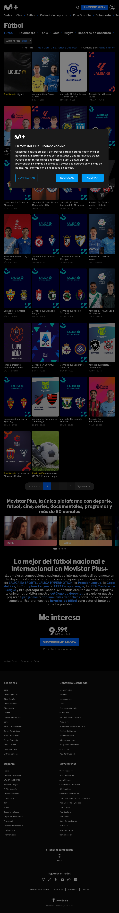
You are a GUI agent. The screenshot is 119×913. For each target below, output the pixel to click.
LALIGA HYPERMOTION (56, 582)
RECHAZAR (67, 177)
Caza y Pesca (65, 749)
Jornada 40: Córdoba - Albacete (16, 203)
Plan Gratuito (82, 15)
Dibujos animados (67, 740)
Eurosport (8, 821)
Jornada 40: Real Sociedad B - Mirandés (72, 203)
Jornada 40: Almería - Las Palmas (15, 312)
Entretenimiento (11, 753)
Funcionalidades (67, 775)
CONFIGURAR (26, 177)
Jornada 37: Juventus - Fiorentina (44, 366)
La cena (63, 694)
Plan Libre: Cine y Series (70, 802)
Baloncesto (103, 15)
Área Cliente (65, 780)
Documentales (10, 749)
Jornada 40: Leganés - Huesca (72, 420)
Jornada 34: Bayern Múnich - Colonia (99, 203)
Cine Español (10, 699)
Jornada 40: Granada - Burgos (44, 312)
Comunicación (66, 834)
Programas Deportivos (69, 744)
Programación (10, 834)
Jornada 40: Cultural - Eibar (43, 257)
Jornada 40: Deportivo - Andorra (72, 366)
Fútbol (31, 15)
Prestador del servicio (39, 889)
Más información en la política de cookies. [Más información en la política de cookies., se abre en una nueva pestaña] (49, 167)
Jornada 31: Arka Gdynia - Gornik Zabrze (73, 95)
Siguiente (82, 486)
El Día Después (10, 789)
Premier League (89, 582)
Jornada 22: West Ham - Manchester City (45, 203)
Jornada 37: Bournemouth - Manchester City (97, 420)
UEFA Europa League (69, 586)
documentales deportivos (61, 597)
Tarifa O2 (64, 825)
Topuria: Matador (11, 812)
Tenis (6, 802)
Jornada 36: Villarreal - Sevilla (101, 95)
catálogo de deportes (66, 593)
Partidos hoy (9, 830)
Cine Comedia (10, 703)
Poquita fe (64, 721)
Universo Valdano (11, 793)
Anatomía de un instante (70, 717)
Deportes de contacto (13, 816)
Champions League (34, 586)
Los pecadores (66, 699)
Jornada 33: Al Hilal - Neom (99, 257)
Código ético (65, 789)
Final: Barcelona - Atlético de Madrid (13, 366)
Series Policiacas (11, 735)
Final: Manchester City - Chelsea (16, 257)
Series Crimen (10, 744)
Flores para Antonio (68, 708)
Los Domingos (66, 689)
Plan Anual (64, 816)
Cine (19, 15)
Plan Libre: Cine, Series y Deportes (75, 798)
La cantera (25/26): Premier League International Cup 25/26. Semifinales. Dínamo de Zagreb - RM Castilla (45, 474)
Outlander (64, 712)
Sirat (62, 703)
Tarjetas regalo (66, 830)
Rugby (6, 807)
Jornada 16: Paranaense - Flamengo (44, 420)
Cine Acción (9, 708)
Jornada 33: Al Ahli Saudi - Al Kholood (101, 312)
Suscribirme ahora (94, 7)
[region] (59, 158)
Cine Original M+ (11, 694)
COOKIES (85, 889)
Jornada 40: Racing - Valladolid (71, 312)
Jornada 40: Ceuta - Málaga (70, 257)
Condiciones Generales (70, 784)
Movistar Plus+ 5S (67, 753)
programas (30, 597)
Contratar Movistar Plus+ (70, 793)
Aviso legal (58, 889)
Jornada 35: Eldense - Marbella (17, 474)
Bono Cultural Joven (68, 821)
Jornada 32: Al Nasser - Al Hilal (44, 95)
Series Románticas (12, 731)
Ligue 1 (14, 94)
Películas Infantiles (12, 717)
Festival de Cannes (68, 731)
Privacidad (72, 889)
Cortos (7, 712)
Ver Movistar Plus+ (68, 770)
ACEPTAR (92, 177)
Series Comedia (11, 740)
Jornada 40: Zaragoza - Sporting (16, 420)
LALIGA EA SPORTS (23, 582)
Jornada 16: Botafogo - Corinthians (100, 366)
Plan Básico (65, 807)
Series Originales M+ (13, 726)
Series (8, 15)
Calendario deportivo (54, 15)
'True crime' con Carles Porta (72, 726)
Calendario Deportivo (13, 825)
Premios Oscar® (67, 735)
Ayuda (59, 857)
